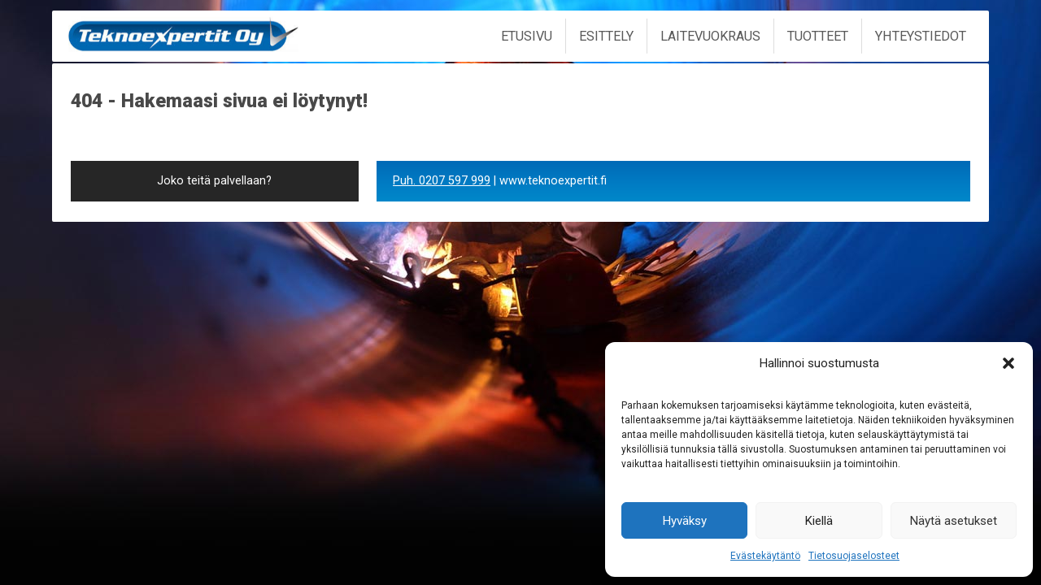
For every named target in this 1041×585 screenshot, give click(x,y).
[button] (1008, 363)
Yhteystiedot (920, 36)
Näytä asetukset (953, 521)
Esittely (606, 36)
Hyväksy (685, 521)
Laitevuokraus (710, 36)
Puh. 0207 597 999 (441, 181)
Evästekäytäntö (765, 555)
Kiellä (819, 521)
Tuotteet (817, 36)
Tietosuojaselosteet (853, 555)
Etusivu (526, 36)
